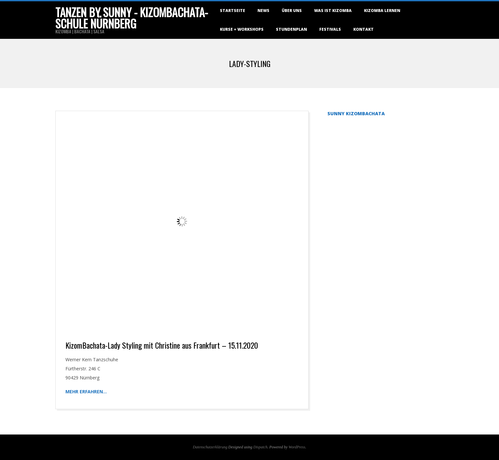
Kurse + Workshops (242, 29)
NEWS (263, 10)
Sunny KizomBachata (356, 113)
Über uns (292, 10)
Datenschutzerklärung (210, 447)
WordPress (297, 447)
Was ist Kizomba (333, 10)
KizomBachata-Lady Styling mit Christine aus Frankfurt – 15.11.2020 (161, 345)
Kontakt (363, 29)
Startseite (232, 10)
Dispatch (260, 447)
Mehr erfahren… (86, 391)
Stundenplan (291, 29)
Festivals (330, 29)
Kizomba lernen (382, 10)
